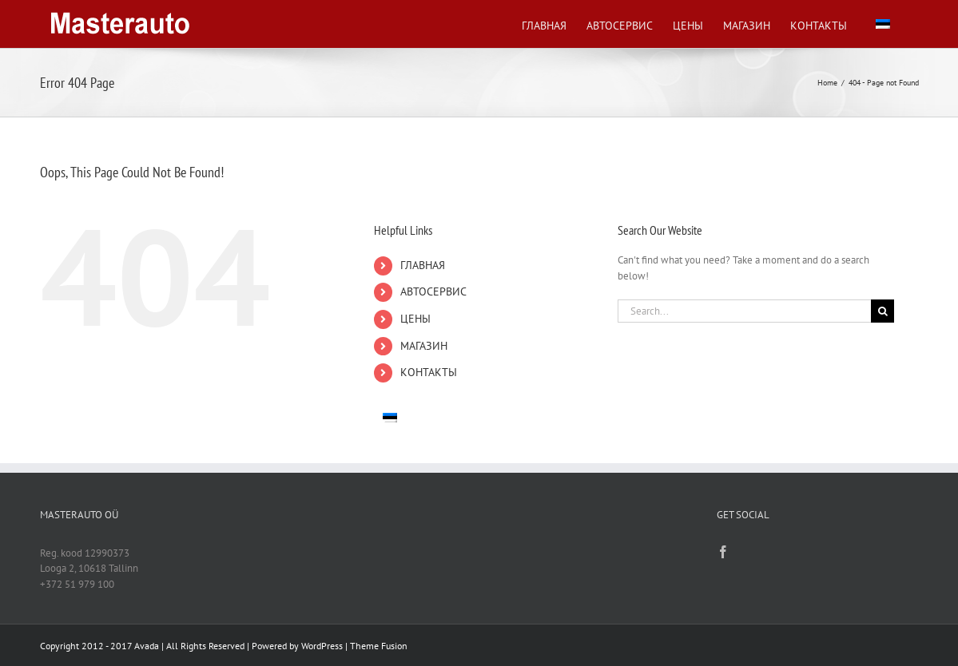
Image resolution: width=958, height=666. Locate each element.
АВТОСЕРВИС (433, 291)
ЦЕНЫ (415, 318)
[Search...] (745, 311)
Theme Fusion (378, 646)
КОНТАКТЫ (428, 372)
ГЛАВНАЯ (422, 265)
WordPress (322, 646)
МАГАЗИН (423, 346)
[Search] (882, 311)
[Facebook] (723, 551)
